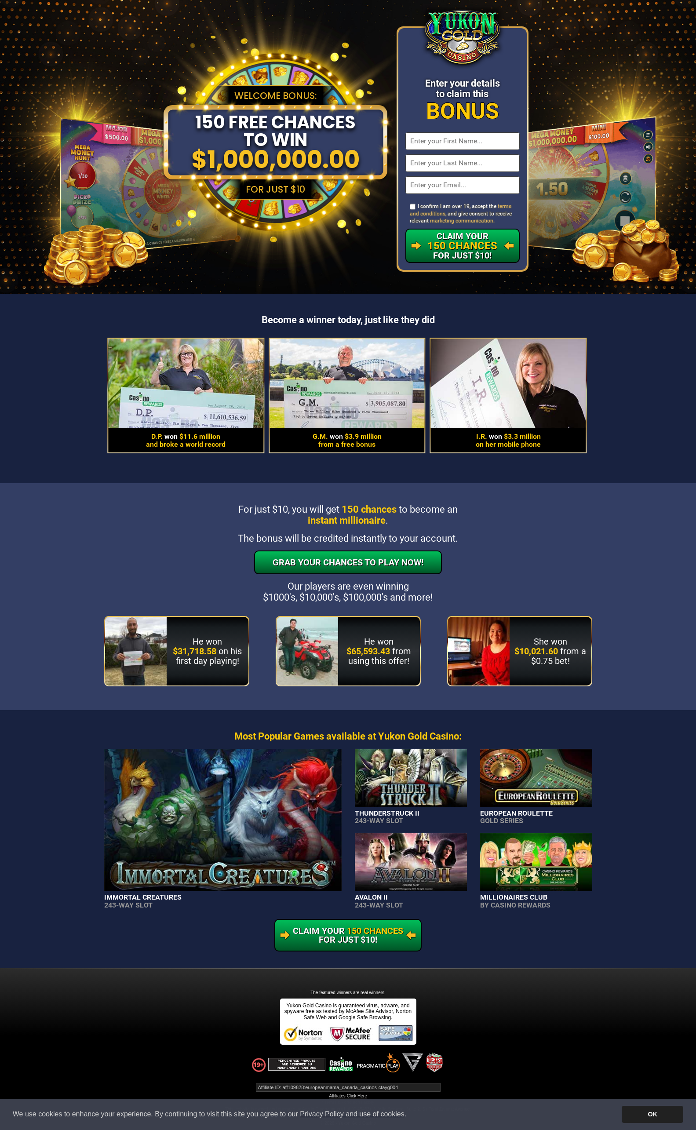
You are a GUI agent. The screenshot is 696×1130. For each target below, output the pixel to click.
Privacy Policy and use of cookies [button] (352, 1114)
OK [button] (652, 1114)
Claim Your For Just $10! (462, 246)
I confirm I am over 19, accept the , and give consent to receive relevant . (461, 213)
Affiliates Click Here (348, 1096)
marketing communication (461, 221)
